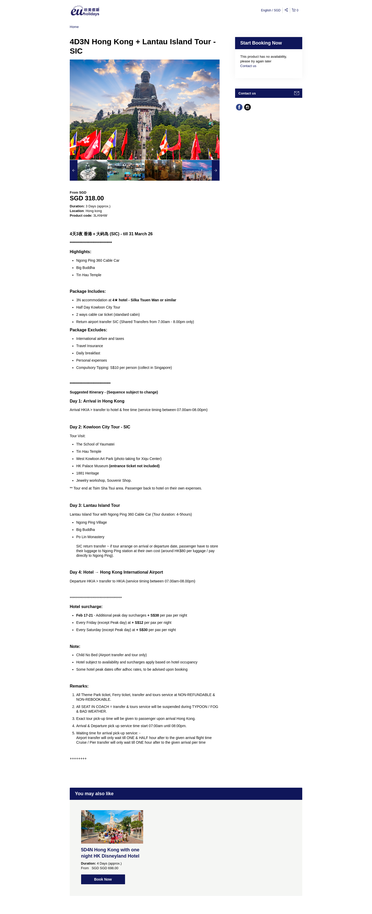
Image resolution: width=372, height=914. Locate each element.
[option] (88, 170)
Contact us (248, 66)
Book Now (103, 879)
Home (74, 27)
